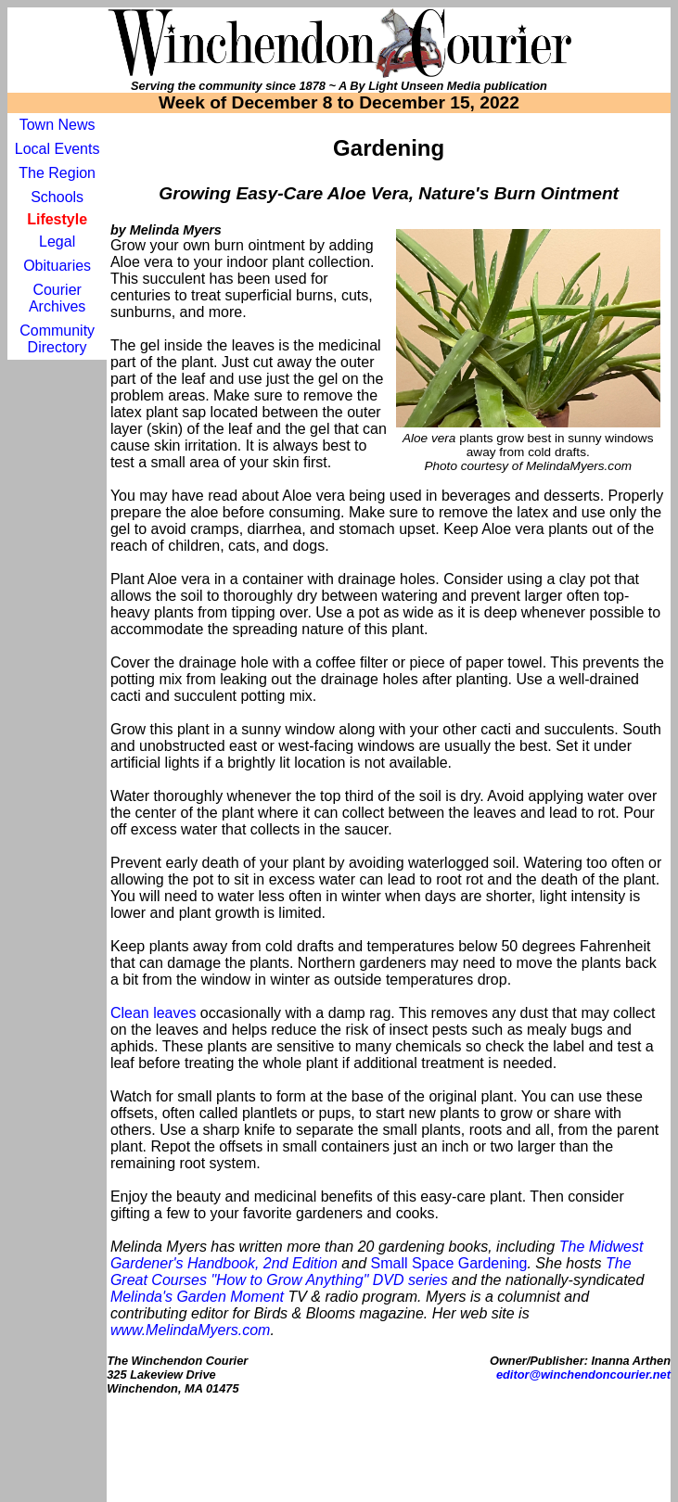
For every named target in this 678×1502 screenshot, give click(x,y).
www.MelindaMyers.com (190, 1330)
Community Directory (57, 339)
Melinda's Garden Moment (197, 1297)
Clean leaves (153, 1013)
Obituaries (57, 266)
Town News (57, 125)
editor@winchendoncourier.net (583, 1374)
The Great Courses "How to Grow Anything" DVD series (371, 1271)
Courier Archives (57, 298)
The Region (57, 173)
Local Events (57, 149)
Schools (57, 197)
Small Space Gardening (448, 1263)
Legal (57, 241)
